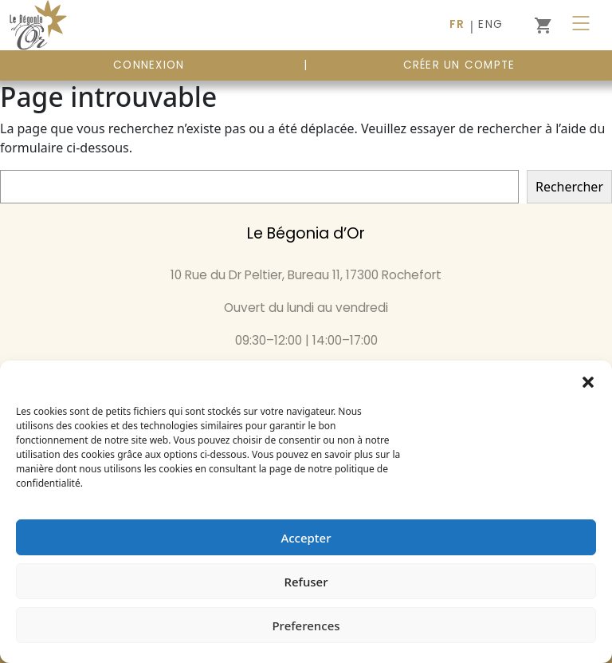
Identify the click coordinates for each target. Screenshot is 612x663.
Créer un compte (459, 65)
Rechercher (569, 186)
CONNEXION (148, 65)
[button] (588, 381)
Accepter (305, 538)
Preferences (305, 625)
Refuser (306, 582)
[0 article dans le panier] (543, 25)
